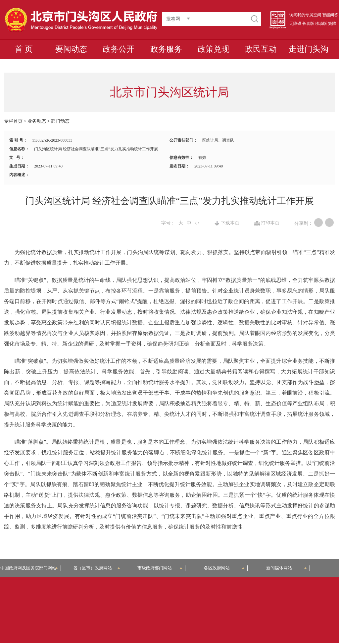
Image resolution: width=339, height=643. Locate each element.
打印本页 (270, 223)
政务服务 (166, 49)
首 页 (24, 49)
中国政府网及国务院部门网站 (30, 567)
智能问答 (330, 15)
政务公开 (118, 49)
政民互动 (261, 49)
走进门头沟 (308, 49)
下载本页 (230, 223)
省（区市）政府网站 (96, 567)
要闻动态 (71, 49)
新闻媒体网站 (286, 567)
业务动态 (36, 121)
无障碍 (295, 23)
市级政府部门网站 (159, 567)
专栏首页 (13, 121)
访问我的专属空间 (305, 15)
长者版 (308, 23)
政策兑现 (213, 49)
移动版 (321, 23)
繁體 (332, 23)
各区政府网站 (224, 567)
